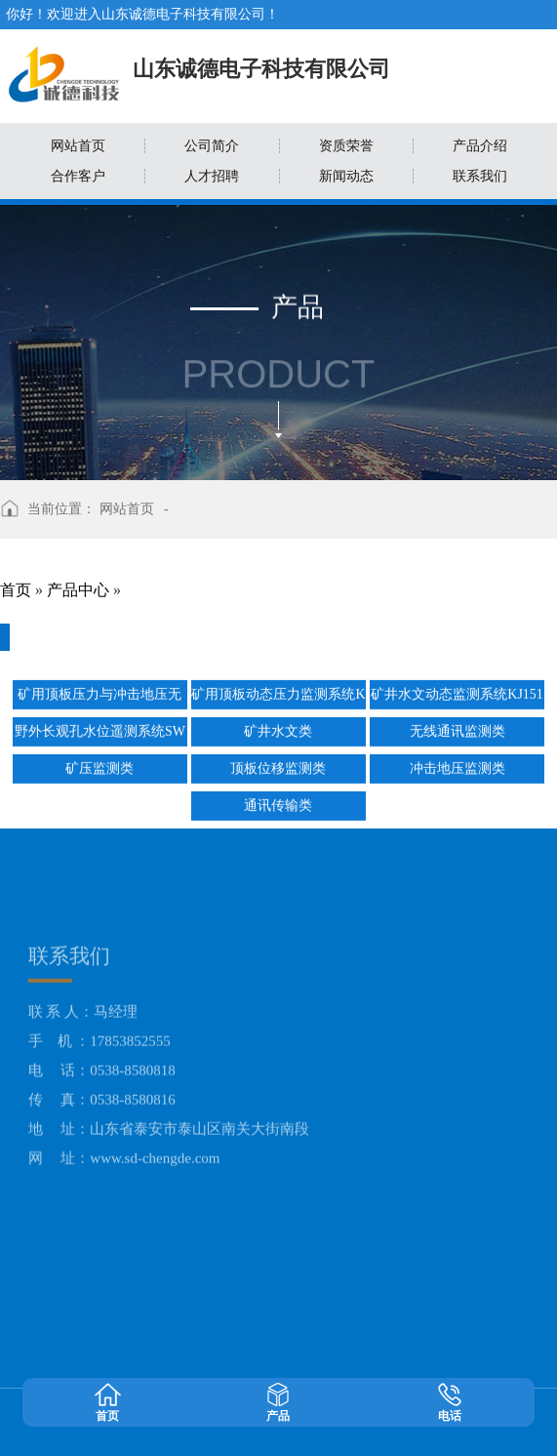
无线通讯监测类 (457, 726)
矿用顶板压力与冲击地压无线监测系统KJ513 (99, 693)
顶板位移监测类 (278, 763)
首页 (15, 590)
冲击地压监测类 (457, 763)
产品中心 (78, 590)
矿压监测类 (99, 763)
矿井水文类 (278, 726)
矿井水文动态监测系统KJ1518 (457, 693)
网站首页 (126, 509)
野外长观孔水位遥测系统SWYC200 (100, 730)
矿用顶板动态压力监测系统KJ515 (278, 693)
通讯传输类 (278, 800)
